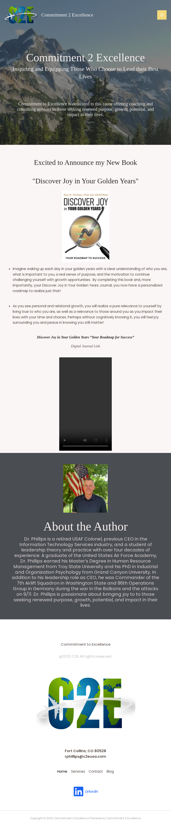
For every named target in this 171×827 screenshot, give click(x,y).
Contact (98, 770)
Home (54, 770)
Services (75, 770)
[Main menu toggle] (162, 15)
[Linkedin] (85, 790)
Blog (118, 770)
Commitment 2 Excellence (67, 15)
